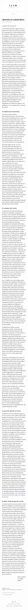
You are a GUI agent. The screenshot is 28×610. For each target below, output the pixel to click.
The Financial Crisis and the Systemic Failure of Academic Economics (13, 495)
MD (3, 22)
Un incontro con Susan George (8, 592)
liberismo (14, 589)
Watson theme (9, 605)
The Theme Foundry (18, 605)
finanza (10, 589)
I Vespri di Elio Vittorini (7, 594)
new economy (19, 589)
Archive (8, 588)
